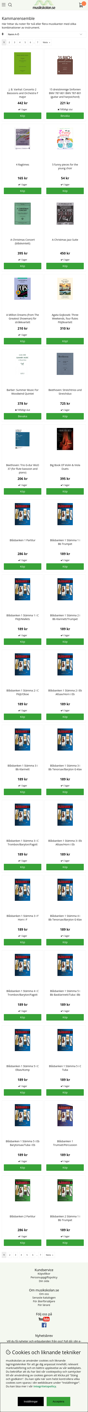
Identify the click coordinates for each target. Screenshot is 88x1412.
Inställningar (31, 1401)
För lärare (44, 1305)
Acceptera (58, 1401)
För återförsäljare (44, 1301)
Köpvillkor (44, 1273)
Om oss (44, 1294)
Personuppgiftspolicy (44, 1277)
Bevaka (65, 115)
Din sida (44, 1281)
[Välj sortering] (46, 34)
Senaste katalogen (44, 1297)
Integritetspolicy (44, 1386)
